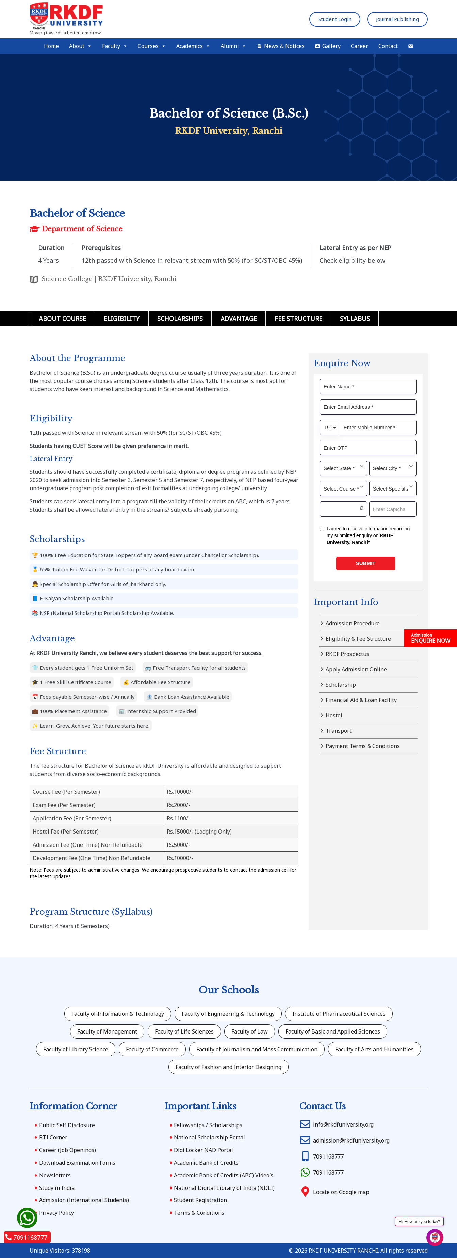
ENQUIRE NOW (430, 638)
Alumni (233, 46)
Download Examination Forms (77, 1162)
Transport (339, 730)
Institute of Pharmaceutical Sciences (339, 1014)
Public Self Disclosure (67, 1125)
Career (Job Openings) (67, 1150)
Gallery (331, 46)
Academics (193, 46)
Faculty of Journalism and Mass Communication (256, 1049)
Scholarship (341, 684)
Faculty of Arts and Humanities (374, 1049)
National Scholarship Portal (209, 1137)
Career (359, 46)
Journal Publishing (397, 19)
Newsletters (55, 1175)
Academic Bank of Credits (206, 1162)
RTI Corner (53, 1137)
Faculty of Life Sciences (184, 1031)
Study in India (57, 1188)
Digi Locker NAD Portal (203, 1150)
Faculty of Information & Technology (117, 1014)
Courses (152, 46)
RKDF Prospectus (347, 654)
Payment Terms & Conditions (363, 746)
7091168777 (26, 1237)
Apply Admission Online (356, 669)
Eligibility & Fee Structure (358, 638)
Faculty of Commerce (152, 1049)
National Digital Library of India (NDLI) (224, 1188)
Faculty (115, 46)
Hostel (334, 715)
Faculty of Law (249, 1031)
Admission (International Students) (84, 1200)
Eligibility (122, 318)
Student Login (335, 19)
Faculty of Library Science (75, 1049)
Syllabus (355, 318)
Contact (388, 46)
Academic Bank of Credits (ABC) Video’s (223, 1175)
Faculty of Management (107, 1031)
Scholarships (180, 318)
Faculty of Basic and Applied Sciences (332, 1031)
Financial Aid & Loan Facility (361, 700)
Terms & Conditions (199, 1212)
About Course (62, 318)
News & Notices (284, 46)
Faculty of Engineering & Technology (228, 1014)
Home (51, 46)
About (80, 46)
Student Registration (200, 1200)
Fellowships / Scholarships (208, 1125)
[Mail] (411, 46)
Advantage (239, 318)
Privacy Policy (56, 1212)
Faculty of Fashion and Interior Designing (228, 1067)
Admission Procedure (353, 623)
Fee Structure (298, 318)
